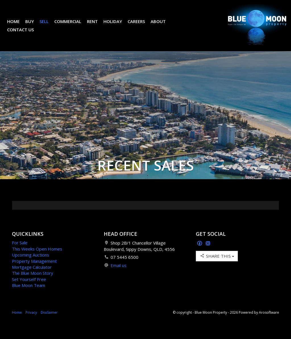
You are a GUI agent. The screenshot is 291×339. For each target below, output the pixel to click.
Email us (118, 274)
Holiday (117, 25)
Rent (96, 25)
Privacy (31, 321)
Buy (34, 25)
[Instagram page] (208, 252)
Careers (140, 25)
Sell (48, 25)
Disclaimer (49, 321)
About (162, 25)
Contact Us (24, 34)
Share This (216, 264)
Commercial (72, 25)
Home (17, 25)
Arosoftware (269, 321)
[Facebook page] (200, 252)
